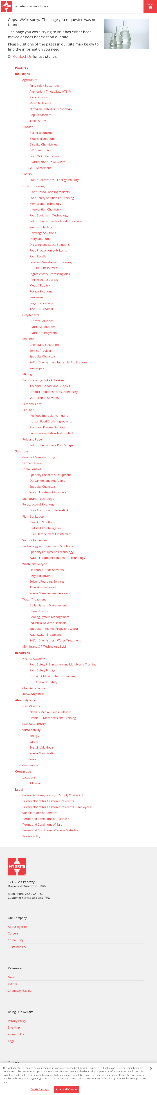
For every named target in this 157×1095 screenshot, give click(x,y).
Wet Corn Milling (41, 227)
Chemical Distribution (44, 345)
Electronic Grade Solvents (47, 570)
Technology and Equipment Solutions (47, 546)
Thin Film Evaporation (44, 587)
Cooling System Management (49, 617)
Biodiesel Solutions (42, 139)
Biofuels (27, 127)
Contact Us (22, 56)
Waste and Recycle (34, 564)
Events (12, 984)
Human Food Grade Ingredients (51, 421)
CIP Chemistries (40, 150)
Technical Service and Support (50, 386)
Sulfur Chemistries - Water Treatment (55, 640)
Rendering (37, 297)
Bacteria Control (41, 133)
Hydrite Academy (33, 659)
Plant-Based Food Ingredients (50, 192)
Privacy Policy (31, 836)
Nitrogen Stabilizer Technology (51, 109)
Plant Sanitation (33, 517)
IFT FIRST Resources (43, 268)
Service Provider (40, 351)
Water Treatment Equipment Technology (57, 558)
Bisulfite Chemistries (43, 144)
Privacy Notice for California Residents (48, 801)
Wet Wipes (37, 368)
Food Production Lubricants (48, 250)
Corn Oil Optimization (44, 156)
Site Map (14, 1027)
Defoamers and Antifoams (47, 481)
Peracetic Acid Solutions (38, 504)
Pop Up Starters (40, 115)
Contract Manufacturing (38, 457)
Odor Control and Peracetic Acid (51, 510)
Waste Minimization (43, 753)
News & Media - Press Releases (50, 712)
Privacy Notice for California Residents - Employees (56, 807)
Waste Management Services (49, 593)
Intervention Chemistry (45, 209)
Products (21, 68)
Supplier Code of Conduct (39, 813)
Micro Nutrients (40, 103)
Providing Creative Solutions (31, 6)
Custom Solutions (41, 321)
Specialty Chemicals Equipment (50, 475)
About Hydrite (25, 700)
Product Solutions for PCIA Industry (54, 392)
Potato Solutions (41, 291)
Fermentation (31, 463)
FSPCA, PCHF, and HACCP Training (53, 676)
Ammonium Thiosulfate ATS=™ (50, 92)
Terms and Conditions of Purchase (45, 819)
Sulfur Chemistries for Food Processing (56, 221)
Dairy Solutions (40, 239)
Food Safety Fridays (43, 670)
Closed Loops (39, 611)
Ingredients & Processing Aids (50, 274)
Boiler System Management (48, 605)
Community (30, 765)
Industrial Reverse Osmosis (48, 623)
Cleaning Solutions (42, 522)
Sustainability (31, 730)
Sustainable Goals (42, 747)
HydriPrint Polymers (43, 333)
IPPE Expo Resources (44, 280)
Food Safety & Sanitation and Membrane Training (63, 664)
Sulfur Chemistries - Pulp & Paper (52, 445)
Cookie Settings (40, 1089)
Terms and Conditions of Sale (42, 825)
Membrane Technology (45, 204)
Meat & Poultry (40, 285)
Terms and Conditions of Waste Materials (50, 830)
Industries (22, 74)
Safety (34, 742)
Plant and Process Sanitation (49, 427)
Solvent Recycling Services (47, 582)
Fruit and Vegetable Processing (51, 262)
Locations (28, 777)
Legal (19, 790)
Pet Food (28, 410)
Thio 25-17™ (38, 121)
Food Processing (33, 186)
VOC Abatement (40, 168)
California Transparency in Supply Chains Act (52, 795)
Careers (13, 933)
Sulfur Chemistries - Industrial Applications (58, 362)
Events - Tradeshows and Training (53, 718)
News (11, 977)
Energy (27, 174)
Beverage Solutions (43, 233)
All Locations (38, 783)
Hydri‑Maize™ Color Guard (47, 162)
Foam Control (31, 469)
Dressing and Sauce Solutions (50, 245)
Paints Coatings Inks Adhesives (43, 380)
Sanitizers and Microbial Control (51, 433)
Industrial (28, 339)
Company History (34, 724)
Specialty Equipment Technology (51, 552)
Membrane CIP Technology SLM (44, 647)
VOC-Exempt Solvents (44, 398)
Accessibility (16, 1034)
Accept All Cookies (66, 1089)
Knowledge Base (33, 694)
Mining (27, 374)
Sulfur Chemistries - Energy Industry (54, 180)
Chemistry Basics (33, 688)
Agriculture (29, 80)
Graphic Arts (30, 315)
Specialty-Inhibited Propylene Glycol (54, 629)
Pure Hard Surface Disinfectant (50, 534)
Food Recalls (38, 256)
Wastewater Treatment (45, 635)
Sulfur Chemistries (34, 540)
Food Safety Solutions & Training (52, 198)
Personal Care (31, 404)
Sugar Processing (41, 303)
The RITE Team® (41, 309)
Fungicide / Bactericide (45, 86)
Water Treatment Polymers (48, 492)
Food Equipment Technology (49, 215)
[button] (150, 6)
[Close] (151, 1068)
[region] (78, 1079)
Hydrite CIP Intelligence (45, 528)
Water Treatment (34, 599)
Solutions (22, 451)
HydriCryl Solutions (42, 327)
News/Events (31, 706)
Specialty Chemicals (43, 356)
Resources (22, 653)
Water (34, 759)
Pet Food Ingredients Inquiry (49, 416)
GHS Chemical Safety (43, 682)
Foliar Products (40, 97)
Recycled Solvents (41, 576)
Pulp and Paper (32, 439)
